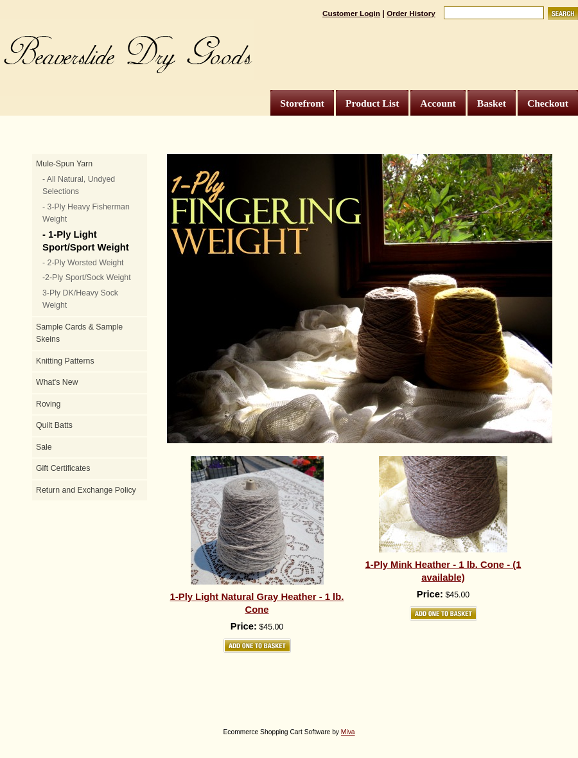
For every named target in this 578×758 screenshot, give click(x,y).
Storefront (302, 103)
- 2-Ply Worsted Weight (82, 262)
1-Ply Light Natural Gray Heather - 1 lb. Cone (257, 603)
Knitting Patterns (65, 361)
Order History (411, 13)
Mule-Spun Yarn (64, 163)
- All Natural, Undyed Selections (78, 186)
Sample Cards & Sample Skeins (79, 333)
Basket (491, 103)
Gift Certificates (63, 468)
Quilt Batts (54, 425)
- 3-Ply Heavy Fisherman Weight (86, 213)
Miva (348, 732)
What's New (57, 382)
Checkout (547, 103)
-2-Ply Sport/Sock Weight (86, 277)
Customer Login (351, 13)
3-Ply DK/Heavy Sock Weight (80, 299)
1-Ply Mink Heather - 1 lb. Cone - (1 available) (443, 571)
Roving (48, 404)
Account (437, 103)
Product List (372, 103)
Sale (44, 447)
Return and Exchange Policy (86, 490)
